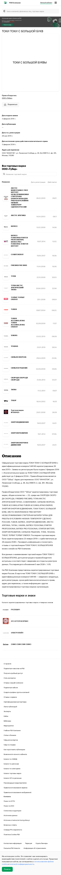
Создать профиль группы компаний (16, 692)
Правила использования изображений (17, 792)
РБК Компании (15, 3)
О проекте (7, 663)
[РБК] (5, 2)
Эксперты (7, 711)
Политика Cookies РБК (12, 834)
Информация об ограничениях (35, 848)
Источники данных (10, 815)
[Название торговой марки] (29, 174)
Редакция (28, 843)
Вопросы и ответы (10, 825)
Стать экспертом (10, 678)
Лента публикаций (10, 706)
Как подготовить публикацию (14, 749)
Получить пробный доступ (13, 673)
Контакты (7, 796)
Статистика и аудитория (12, 810)
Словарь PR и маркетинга (13, 829)
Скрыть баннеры (41, 843)
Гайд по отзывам (10, 744)
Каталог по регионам (11, 763)
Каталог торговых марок (12, 773)
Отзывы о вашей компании (13, 682)
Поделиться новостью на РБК (14, 668)
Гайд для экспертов (11, 740)
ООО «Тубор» (7, 98)
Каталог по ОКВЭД (10, 759)
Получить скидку (7, 24)
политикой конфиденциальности (21, 864)
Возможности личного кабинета (15, 754)
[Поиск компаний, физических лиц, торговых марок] (30, 11)
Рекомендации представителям (15, 782)
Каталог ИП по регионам (12, 778)
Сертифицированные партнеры (15, 701)
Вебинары (7, 720)
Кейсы (6, 716)
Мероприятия (9, 725)
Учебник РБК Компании (12, 730)
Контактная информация (13, 843)
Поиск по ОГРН (9, 801)
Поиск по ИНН (9, 805)
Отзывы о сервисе (10, 697)
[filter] (4, 11)
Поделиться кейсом (11, 687)
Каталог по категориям (12, 768)
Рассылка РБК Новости (12, 848)
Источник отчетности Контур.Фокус (17, 820)
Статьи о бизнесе (10, 735)
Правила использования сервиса (15, 787)
